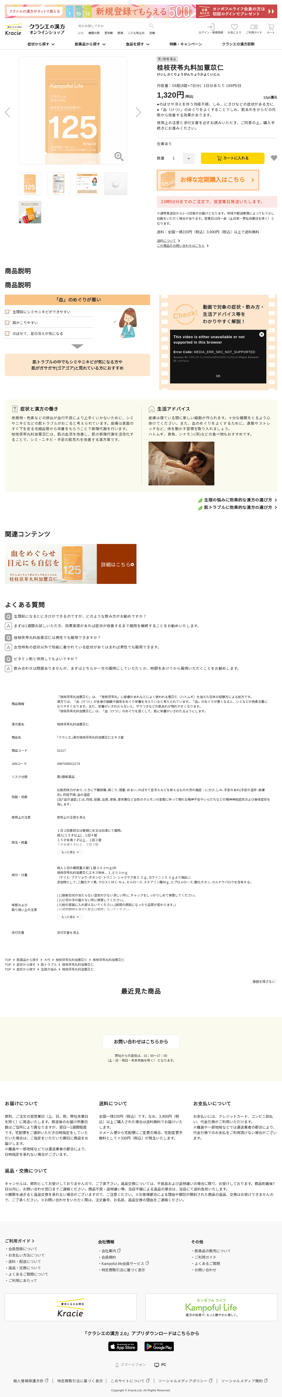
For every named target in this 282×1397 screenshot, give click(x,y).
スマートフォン (131, 1365)
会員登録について (22, 1249)
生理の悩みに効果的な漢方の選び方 (238, 500)
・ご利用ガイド (203, 1257)
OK (218, 376)
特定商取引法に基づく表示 (80, 1381)
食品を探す (137, 44)
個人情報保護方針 (28, 1381)
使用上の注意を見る (71, 817)
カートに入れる (236, 158)
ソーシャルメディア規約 (242, 1381)
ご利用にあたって (22, 1281)
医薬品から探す (90, 44)
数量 (161, 158)
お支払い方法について (26, 1255)
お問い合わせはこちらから (141, 1041)
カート (271, 29)
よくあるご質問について (28, 1274)
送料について (169, 241)
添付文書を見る (68, 933)
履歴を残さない (264, 981)
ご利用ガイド (254, 29)
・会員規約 (107, 1257)
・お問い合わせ (203, 1270)
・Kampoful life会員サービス (121, 1264)
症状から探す (41, 44)
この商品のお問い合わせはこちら (183, 246)
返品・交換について (24, 1268)
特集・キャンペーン (185, 44)
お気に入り (234, 29)
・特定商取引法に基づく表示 (121, 1270)
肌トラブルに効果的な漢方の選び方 (238, 507)
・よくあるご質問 (205, 1264)
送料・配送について (24, 1262)
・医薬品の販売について (211, 1251)
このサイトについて (128, 1381)
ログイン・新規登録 (211, 29)
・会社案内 (107, 1251)
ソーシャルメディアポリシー (183, 1381)
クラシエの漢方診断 (238, 44)
